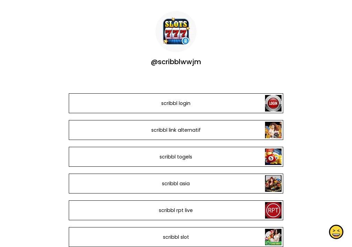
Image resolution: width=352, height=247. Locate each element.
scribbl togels (176, 156)
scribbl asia (176, 183)
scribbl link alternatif (176, 130)
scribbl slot (176, 237)
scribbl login (175, 103)
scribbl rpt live (176, 210)
